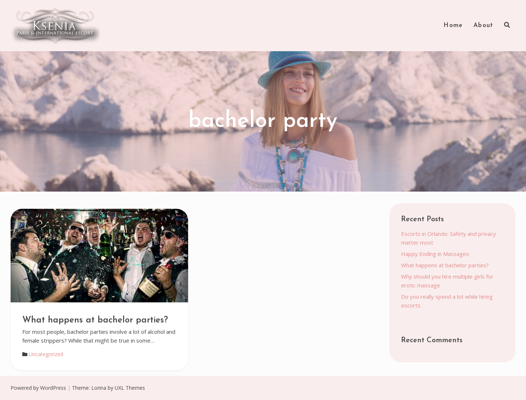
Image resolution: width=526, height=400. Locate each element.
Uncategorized (46, 354)
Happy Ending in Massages (435, 253)
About (483, 25)
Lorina (98, 387)
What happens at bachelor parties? (95, 320)
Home (452, 25)
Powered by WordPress (38, 387)
